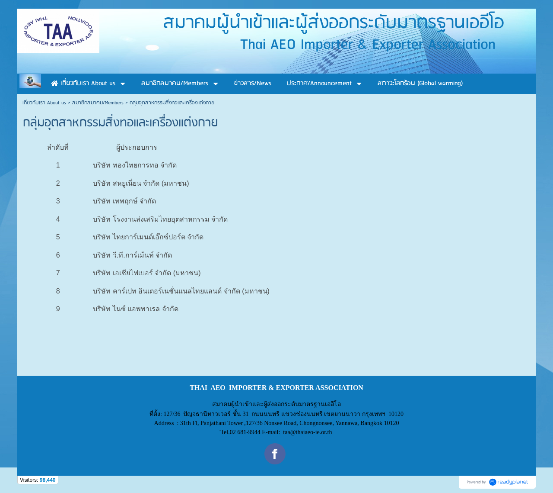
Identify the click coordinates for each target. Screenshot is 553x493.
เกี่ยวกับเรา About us (44, 102)
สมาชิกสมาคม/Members (98, 102)
